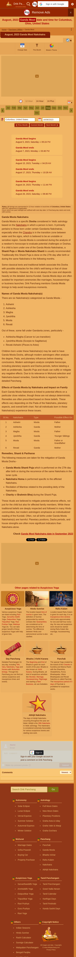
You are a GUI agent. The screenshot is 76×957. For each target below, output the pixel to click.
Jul (42, 108)
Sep (54, 108)
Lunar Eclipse (24, 811)
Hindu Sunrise (22, 933)
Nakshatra (21, 225)
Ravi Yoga (22, 913)
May (31, 108)
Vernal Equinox (25, 816)
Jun (37, 108)
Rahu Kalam (48, 860)
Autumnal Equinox (26, 826)
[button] (53, 4)
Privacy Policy (51, 950)
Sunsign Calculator (24, 942)
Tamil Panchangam (51, 884)
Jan (8, 108)
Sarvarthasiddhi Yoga (27, 884)
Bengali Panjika (23, 952)
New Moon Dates (50, 811)
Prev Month (22, 125)
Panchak (47, 845)
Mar (19, 108)
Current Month (37, 125)
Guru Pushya (24, 908)
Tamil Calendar (49, 894)
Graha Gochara (50, 830)
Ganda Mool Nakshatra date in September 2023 (47, 534)
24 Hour (40, 101)
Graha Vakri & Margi (52, 826)
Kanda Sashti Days (51, 908)
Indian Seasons (23, 928)
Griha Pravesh (24, 850)
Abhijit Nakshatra (50, 869)
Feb (14, 108)
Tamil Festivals (49, 903)
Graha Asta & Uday (51, 821)
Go (53, 789)
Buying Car (23, 855)
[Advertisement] (38, 76)
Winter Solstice (24, 830)
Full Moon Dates (50, 806)
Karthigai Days (49, 899)
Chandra (27, 232)
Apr (25, 108)
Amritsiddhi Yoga (25, 889)
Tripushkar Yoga (25, 899)
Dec (37, 113)
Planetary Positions (51, 816)
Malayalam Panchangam (27, 947)
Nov (65, 108)
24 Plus (50, 101)
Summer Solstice (25, 821)
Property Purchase (26, 860)
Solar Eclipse (24, 806)
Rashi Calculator (23, 937)
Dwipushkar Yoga (25, 894)
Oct (59, 108)
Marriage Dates (25, 845)
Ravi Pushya (23, 903)
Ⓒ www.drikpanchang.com (51, 947)
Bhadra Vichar (49, 855)
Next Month (52, 125)
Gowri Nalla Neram (51, 889)
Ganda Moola (49, 850)
